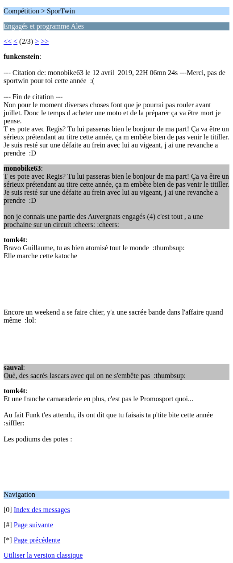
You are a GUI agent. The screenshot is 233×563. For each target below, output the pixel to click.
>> (45, 41)
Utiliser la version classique (43, 555)
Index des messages (42, 509)
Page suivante (33, 525)
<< (8, 41)
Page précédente (37, 540)
